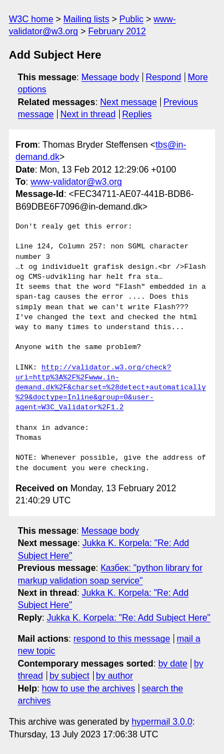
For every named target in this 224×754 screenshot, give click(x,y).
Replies (136, 114)
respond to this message (121, 638)
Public (131, 19)
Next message (128, 102)
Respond (163, 77)
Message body (110, 77)
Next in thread (88, 114)
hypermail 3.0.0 (161, 721)
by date (172, 663)
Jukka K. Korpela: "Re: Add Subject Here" (128, 617)
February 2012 (117, 31)
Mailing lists (86, 19)
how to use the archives (88, 688)
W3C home (31, 19)
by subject (69, 675)
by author (114, 675)
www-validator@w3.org (76, 181)
